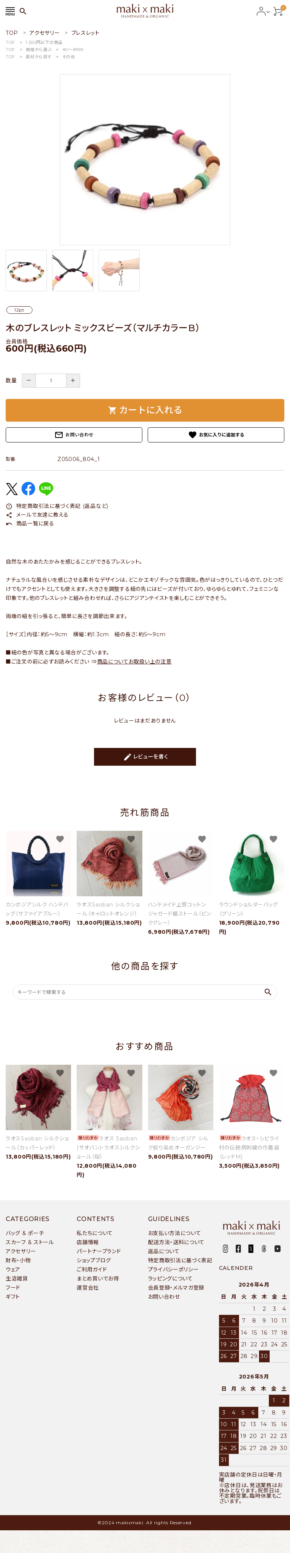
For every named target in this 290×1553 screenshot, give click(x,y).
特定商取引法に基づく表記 (180, 1260)
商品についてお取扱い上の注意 (134, 661)
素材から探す (38, 56)
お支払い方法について (174, 1233)
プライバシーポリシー (173, 1269)
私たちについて (95, 1233)
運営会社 (88, 1287)
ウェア (13, 1269)
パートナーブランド (99, 1251)
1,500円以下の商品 (44, 42)
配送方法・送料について (176, 1242)
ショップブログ (94, 1260)
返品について (164, 1251)
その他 (68, 56)
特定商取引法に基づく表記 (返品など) (57, 506)
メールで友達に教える (37, 514)
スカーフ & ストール (30, 1242)
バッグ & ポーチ (25, 1233)
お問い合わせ (74, 434)
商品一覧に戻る (30, 523)
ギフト (13, 1296)
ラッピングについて (170, 1278)
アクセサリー (21, 1251)
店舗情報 (88, 1242)
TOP (10, 42)
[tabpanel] (145, 159)
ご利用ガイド (92, 1269)
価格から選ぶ (38, 49)
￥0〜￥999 (72, 49)
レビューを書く (145, 757)
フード (13, 1287)
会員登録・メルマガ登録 (176, 1287)
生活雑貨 (17, 1278)
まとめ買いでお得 (98, 1278)
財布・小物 (18, 1260)
